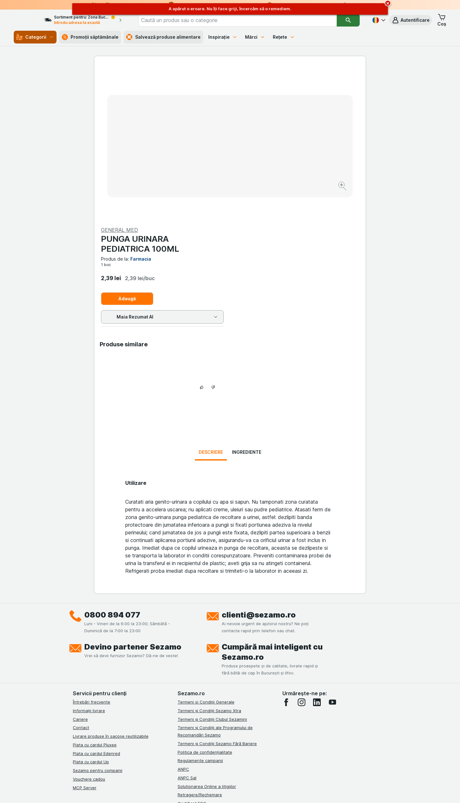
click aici (152, 748)
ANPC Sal (187, 635)
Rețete (284, 37)
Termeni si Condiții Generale (206, 560)
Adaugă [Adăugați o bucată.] (262, 144)
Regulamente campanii (200, 618)
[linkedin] (317, 560)
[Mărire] (207, 166)
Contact (81, 585)
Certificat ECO (192, 661)
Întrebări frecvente (91, 560)
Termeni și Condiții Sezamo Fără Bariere (217, 601)
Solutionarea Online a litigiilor (207, 644)
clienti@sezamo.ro (259, 472)
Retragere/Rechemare (200, 652)
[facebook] (286, 560)
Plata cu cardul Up (91, 619)
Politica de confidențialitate (205, 610)
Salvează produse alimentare (163, 37)
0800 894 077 (112, 472)
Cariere (80, 577)
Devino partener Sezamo (132, 504)
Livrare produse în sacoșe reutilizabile (111, 594)
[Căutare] (348, 20)
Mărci (255, 37)
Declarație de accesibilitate (205, 670)
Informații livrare (89, 568)
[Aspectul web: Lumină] (229, 790)
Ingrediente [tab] (246, 310)
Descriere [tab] (211, 310)
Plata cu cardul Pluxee (95, 602)
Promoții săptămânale (90, 37)
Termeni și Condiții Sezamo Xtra (209, 568)
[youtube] (332, 560)
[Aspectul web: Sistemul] (197, 790)
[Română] (378, 20)
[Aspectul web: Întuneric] (262, 790)
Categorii (35, 37)
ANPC (183, 627)
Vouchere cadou (89, 637)
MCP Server (84, 645)
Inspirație (222, 37)
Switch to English (242, 764)
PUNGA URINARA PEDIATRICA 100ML (275, 90)
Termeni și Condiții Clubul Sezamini (212, 577)
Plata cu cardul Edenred (96, 611)
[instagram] (301, 560)
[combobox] (247, 20)
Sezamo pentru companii (97, 628)
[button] (410, 20)
